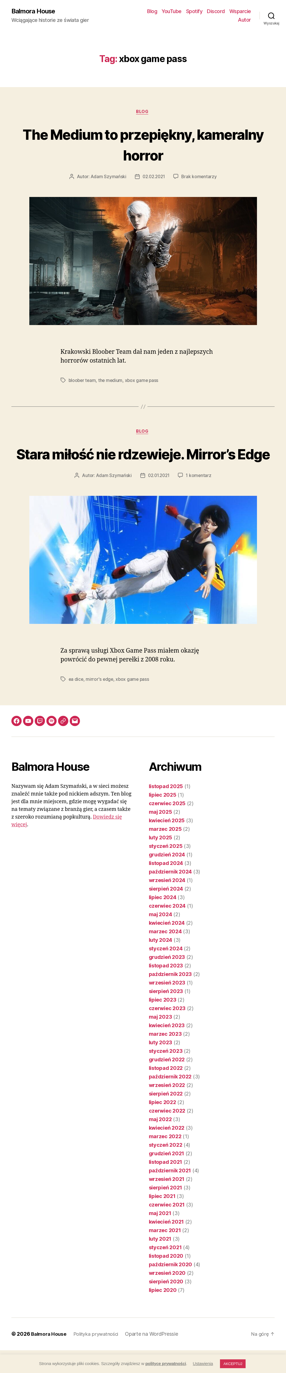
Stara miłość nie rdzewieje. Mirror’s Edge (143, 465)
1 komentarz (200, 498)
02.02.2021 (153, 178)
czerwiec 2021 (167, 1228)
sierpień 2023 (166, 1014)
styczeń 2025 (166, 869)
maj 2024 (160, 937)
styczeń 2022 (165, 1168)
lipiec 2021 (162, 1219)
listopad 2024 (166, 886)
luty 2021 (160, 1262)
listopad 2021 (165, 1185)
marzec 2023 (165, 1057)
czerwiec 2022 (167, 1134)
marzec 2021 (165, 1253)
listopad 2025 (166, 809)
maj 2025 (160, 835)
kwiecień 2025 (167, 843)
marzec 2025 (165, 852)
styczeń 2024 (166, 972)
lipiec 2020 (163, 1313)
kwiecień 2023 (167, 1048)
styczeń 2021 (165, 1270)
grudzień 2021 (166, 1176)
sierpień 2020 (166, 1305)
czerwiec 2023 (167, 1031)
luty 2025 (160, 861)
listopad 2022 (166, 1091)
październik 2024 (170, 895)
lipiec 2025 (162, 818)
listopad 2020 (166, 1279)
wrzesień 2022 (167, 1108)
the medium (111, 382)
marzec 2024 (165, 954)
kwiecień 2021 (166, 1245)
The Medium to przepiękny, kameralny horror (143, 145)
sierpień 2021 (165, 1211)
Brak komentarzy (200, 178)
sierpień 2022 (166, 1117)
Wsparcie (240, 12)
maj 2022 (160, 1142)
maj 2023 (160, 1040)
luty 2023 (160, 1065)
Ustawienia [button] (203, 1363)
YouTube (172, 12)
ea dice (76, 702)
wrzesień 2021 (167, 1202)
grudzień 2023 (167, 980)
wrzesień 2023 (167, 1006)
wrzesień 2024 (167, 903)
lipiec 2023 (162, 1023)
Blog (152, 12)
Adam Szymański (107, 178)
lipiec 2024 (162, 920)
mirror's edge (100, 702)
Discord (216, 12)
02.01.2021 (158, 498)
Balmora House (35, 11)
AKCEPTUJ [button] (232, 1364)
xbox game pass (144, 382)
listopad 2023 (166, 989)
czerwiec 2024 (167, 929)
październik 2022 (170, 1100)
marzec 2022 (165, 1159)
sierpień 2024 (166, 912)
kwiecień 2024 (167, 946)
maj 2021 (160, 1236)
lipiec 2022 (162, 1125)
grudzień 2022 (167, 1083)
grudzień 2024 (167, 878)
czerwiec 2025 (167, 826)
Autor (244, 20)
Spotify (194, 12)
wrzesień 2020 (167, 1296)
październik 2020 (170, 1287)
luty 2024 (160, 963)
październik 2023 (170, 997)
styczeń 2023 (166, 1074)
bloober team (83, 382)
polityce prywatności (165, 1363)
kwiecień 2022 (167, 1151)
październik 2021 (170, 1194)
